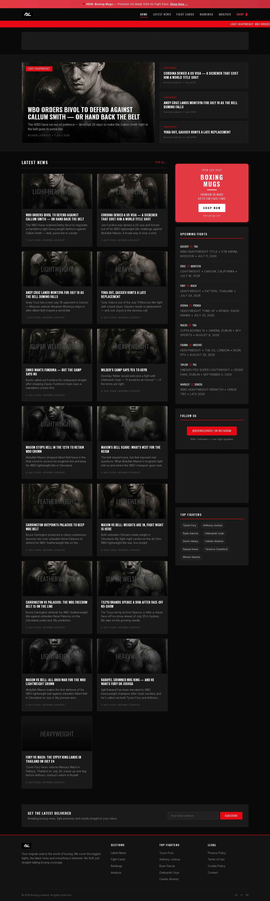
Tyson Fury (189, 525)
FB (247, 895)
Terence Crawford (216, 549)
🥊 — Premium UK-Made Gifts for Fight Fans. (135, 4)
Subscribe (231, 816)
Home (144, 14)
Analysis (225, 14)
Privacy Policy (217, 852)
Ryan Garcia (190, 533)
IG (236, 895)
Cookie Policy (216, 866)
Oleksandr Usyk (214, 533)
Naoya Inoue (190, 549)
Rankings (206, 14)
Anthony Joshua (212, 525)
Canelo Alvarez (214, 541)
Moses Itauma (191, 557)
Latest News (162, 14)
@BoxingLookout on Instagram (211, 431)
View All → (161, 162)
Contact (213, 872)
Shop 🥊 (242, 14)
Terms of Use (216, 859)
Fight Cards (185, 14)
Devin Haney (190, 541)
